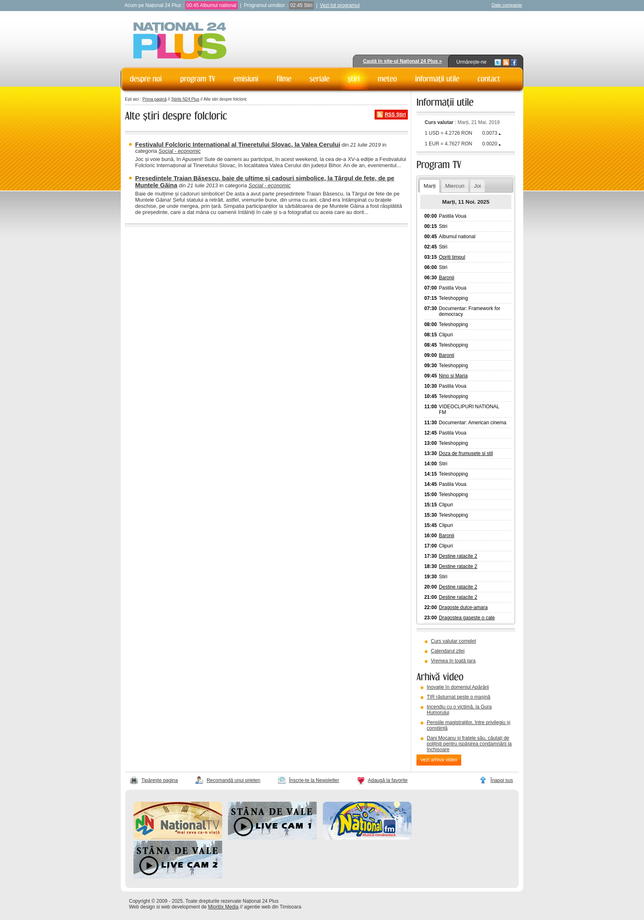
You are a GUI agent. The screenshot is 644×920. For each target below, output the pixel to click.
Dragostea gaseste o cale (467, 618)
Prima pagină (155, 99)
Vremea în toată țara (453, 661)
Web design (142, 907)
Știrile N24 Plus (185, 99)
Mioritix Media (223, 907)
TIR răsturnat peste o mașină (458, 697)
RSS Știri (395, 114)
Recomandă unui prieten (233, 780)
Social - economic (180, 151)
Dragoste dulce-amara (463, 607)
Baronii (446, 278)
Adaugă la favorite (388, 780)
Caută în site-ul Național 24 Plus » (402, 61)
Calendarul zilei (448, 651)
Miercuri (455, 186)
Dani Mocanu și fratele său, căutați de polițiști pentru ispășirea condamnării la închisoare (469, 743)
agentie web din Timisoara (272, 907)
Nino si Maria (453, 376)
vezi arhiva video (439, 760)
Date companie (507, 4)
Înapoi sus (501, 780)
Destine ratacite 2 (458, 556)
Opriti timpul (452, 257)
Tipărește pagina (159, 780)
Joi (477, 186)
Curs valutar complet (453, 641)
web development (180, 907)
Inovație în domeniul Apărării (458, 687)
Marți (429, 186)
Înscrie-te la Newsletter (314, 780)
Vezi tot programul (340, 5)
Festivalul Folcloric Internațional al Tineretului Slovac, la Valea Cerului (237, 144)
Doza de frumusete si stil (466, 453)
